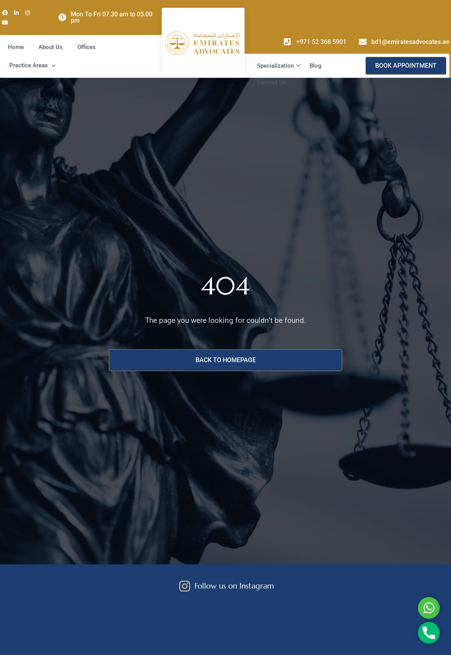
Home (16, 47)
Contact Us (271, 82)
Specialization (279, 65)
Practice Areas (32, 66)
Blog (315, 65)
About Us (50, 47)
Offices (86, 47)
